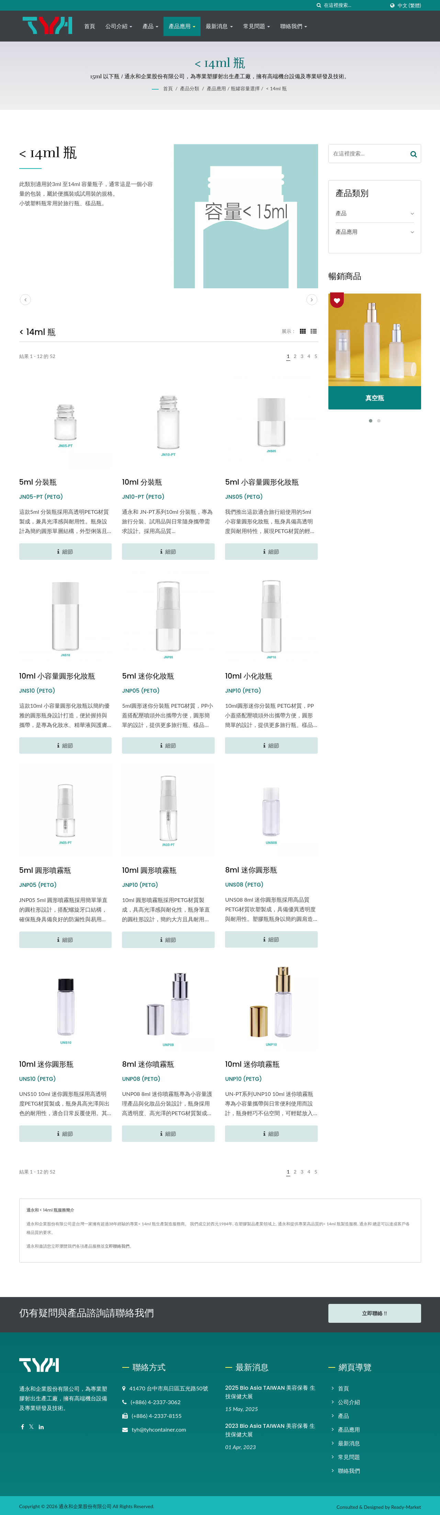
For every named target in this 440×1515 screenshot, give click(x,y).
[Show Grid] (302, 330)
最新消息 (219, 26)
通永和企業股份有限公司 (85, 1503)
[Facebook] (22, 1424)
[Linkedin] (41, 1424)
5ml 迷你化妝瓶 (148, 676)
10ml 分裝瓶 (142, 482)
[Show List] (313, 330)
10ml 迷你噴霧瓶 (252, 1064)
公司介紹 (118, 26)
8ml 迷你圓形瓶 (251, 870)
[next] (311, 299)
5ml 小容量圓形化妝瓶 (261, 482)
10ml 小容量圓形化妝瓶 (57, 676)
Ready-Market (406, 1504)
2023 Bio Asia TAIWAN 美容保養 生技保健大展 (270, 1427)
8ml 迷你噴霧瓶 (148, 1064)
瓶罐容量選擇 (245, 88)
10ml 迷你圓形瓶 (46, 1064)
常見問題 (256, 26)
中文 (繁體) (409, 5)
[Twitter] (31, 1424)
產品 (150, 26)
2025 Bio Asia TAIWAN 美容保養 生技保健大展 (270, 1389)
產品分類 (189, 88)
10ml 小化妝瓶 (248, 676)
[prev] (25, 299)
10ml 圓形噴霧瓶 (149, 870)
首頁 (89, 26)
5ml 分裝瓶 (38, 482)
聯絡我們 (293, 26)
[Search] (354, 5)
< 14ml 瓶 (276, 88)
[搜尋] (319, 5)
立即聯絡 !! (374, 1313)
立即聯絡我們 (117, 1246)
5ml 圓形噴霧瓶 (45, 870)
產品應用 (182, 26)
